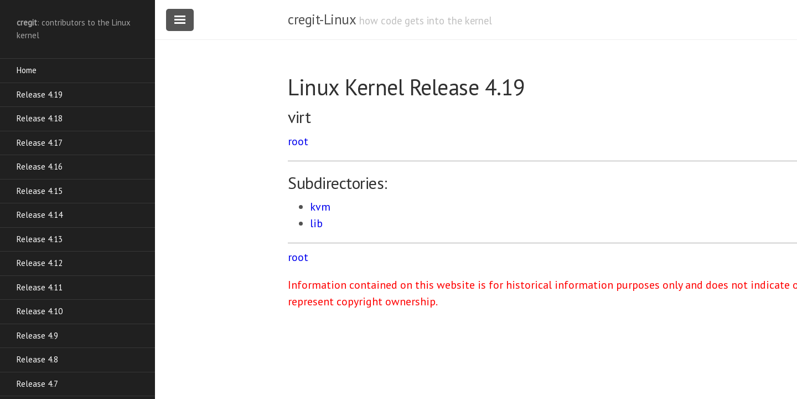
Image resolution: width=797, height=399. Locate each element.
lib (316, 223)
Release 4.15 (40, 191)
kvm (320, 207)
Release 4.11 (40, 287)
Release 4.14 (40, 214)
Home (27, 70)
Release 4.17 (40, 142)
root (298, 141)
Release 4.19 (40, 94)
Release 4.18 (40, 118)
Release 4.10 (40, 311)
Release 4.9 (37, 335)
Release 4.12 (40, 263)
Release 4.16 (40, 166)
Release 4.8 (37, 359)
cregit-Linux (321, 19)
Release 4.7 (37, 383)
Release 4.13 (40, 239)
